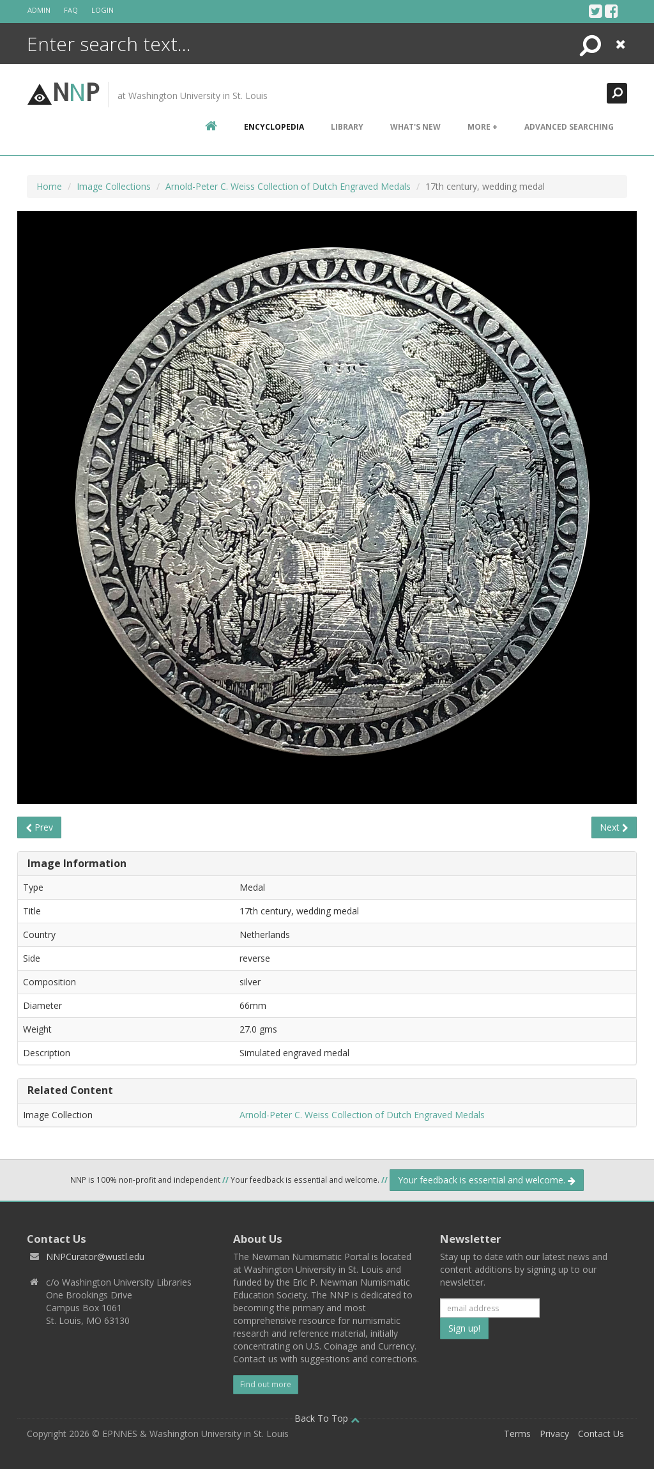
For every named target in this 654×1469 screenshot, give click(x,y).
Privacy (554, 1433)
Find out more (265, 1384)
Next (614, 827)
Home (49, 186)
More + (483, 126)
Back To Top (327, 1418)
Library (347, 126)
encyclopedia (274, 126)
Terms (517, 1433)
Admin (38, 10)
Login (102, 10)
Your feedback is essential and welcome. (486, 1180)
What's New (415, 126)
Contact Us (601, 1433)
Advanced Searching (569, 126)
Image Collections (114, 186)
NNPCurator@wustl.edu (95, 1256)
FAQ (71, 10)
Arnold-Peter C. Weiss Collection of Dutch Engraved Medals (288, 186)
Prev (39, 827)
